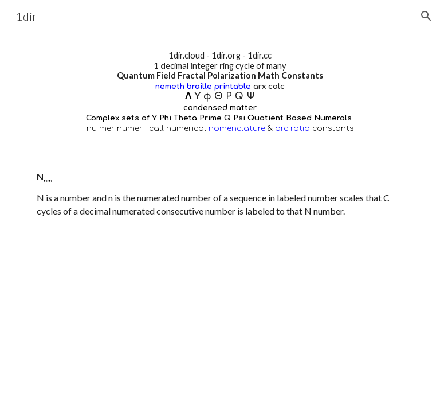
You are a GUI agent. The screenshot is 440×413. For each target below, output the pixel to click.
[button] (426, 16)
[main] (219, 92)
